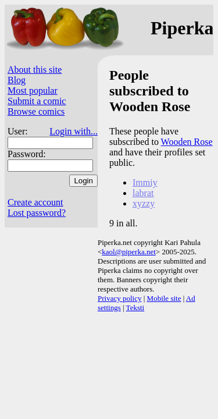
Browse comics (36, 111)
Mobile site (164, 298)
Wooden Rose (187, 142)
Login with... (73, 131)
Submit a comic (37, 101)
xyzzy (144, 203)
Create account (35, 202)
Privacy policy (119, 298)
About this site (35, 69)
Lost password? (37, 213)
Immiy (145, 182)
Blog (17, 80)
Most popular (33, 90)
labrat (143, 193)
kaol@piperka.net (128, 251)
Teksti (135, 307)
